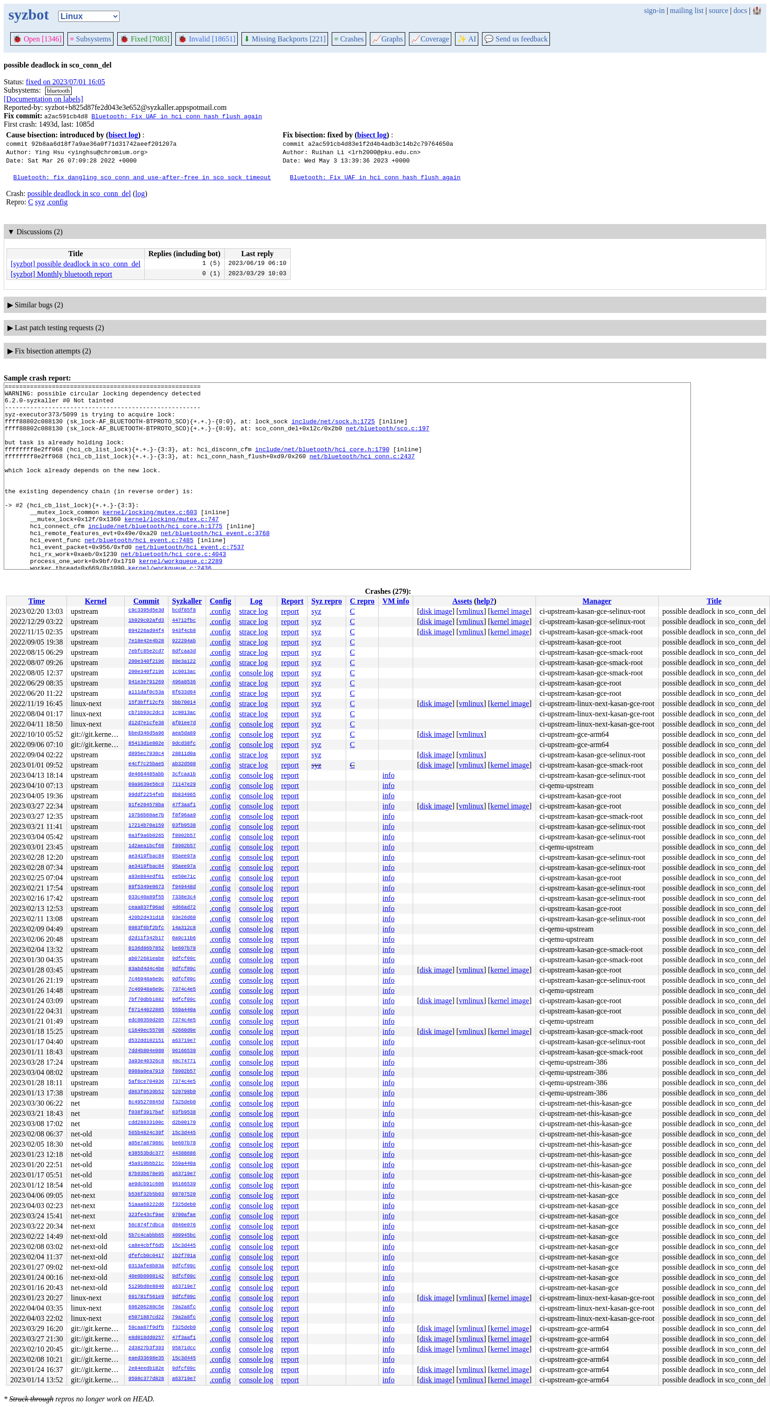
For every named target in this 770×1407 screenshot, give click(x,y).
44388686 (184, 1153)
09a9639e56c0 (146, 785)
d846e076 (184, 1225)
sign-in (654, 10)
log (140, 193)
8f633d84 (184, 692)
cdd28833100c (146, 1123)
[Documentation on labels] (43, 99)
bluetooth (58, 90)
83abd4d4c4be (146, 969)
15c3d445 (184, 1133)
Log (256, 601)
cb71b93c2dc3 (146, 713)
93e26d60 (184, 918)
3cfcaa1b (184, 774)
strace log (253, 611)
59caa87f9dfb (146, 1328)
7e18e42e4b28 (146, 641)
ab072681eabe (146, 959)
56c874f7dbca (146, 1225)
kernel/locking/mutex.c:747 (171, 547)
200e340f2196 (146, 662)
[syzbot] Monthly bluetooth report (61, 274)
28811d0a (184, 754)
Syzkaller (187, 601)
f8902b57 (184, 836)
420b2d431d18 (146, 918)
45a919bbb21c (146, 1164)
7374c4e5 (184, 989)
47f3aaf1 (184, 805)
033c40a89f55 (146, 897)
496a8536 (184, 682)
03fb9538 (184, 825)
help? (485, 601)
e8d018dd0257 (146, 1338)
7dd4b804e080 (146, 1051)
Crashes (349, 39)
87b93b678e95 (146, 1174)
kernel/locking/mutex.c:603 (150, 538)
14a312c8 (184, 928)
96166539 (184, 1051)
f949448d (184, 887)
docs (740, 10)
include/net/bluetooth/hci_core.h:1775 (155, 555)
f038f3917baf (146, 1112)
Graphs (387, 39)
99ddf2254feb (146, 795)
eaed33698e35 (146, 1358)
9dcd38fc (184, 744)
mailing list (686, 10)
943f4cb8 (184, 631)
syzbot (28, 14)
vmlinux (471, 611)
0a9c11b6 (184, 938)
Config (220, 601)
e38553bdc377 (146, 1153)
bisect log (123, 135)
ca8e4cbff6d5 (146, 1246)
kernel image (509, 611)
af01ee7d (184, 723)
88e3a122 (184, 662)
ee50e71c (184, 877)
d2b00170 (184, 1123)
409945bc (184, 1235)
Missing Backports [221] (285, 39)
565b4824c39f (146, 1133)
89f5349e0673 (146, 887)
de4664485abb (146, 774)
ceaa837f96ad (146, 907)
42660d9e (184, 1030)
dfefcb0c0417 (146, 1256)
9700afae (184, 1215)
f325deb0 (184, 1102)
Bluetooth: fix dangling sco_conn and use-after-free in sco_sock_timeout (142, 177)
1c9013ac (184, 672)
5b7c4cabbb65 (146, 1235)
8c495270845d (146, 1102)
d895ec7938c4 (146, 754)
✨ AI (466, 39)
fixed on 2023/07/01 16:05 (65, 82)
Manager (597, 601)
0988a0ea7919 (146, 1071)
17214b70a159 (146, 825)
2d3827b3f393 (146, 1348)
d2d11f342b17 (146, 938)
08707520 (184, 1194)
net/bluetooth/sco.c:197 (387, 438)
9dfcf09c (184, 959)
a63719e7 (184, 1041)
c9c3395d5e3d (146, 610)
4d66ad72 (184, 907)
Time (36, 601)
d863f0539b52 (146, 1092)
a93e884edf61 (146, 877)
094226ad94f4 (146, 631)
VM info (395, 601)
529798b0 (184, 1092)
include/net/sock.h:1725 (333, 429)
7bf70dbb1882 (146, 1000)
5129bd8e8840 (146, 1287)
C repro (362, 601)
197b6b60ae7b (146, 815)
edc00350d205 (146, 1020)
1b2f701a (184, 1256)
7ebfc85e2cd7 (146, 651)
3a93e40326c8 (146, 1061)
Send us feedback (516, 39)
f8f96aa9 (184, 815)
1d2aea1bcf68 (146, 846)
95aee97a (184, 856)
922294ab (184, 641)
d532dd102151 (146, 1041)
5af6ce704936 (146, 1082)
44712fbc (184, 621)
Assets (462, 601)
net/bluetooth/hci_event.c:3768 (215, 563)
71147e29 (184, 785)
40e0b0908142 (146, 1276)
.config (57, 202)
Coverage (430, 39)
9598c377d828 (146, 1379)
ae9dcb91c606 (146, 1184)
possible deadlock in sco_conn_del (79, 193)
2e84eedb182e (146, 1369)
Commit (146, 601)
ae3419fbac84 (146, 856)
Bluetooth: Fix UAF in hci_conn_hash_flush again (176, 116)
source (719, 10)
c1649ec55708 (146, 1030)
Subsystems (90, 39)
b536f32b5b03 (146, 1194)
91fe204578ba (146, 805)
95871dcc (184, 1348)
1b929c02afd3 (146, 621)
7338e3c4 (184, 897)
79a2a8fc (184, 1307)
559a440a (184, 1010)
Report (292, 601)
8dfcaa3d (184, 651)
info (388, 775)
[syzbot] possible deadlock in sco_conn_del (76, 264)
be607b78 (184, 948)
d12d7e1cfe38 (146, 723)
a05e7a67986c (146, 1143)
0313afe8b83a (146, 1266)
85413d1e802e (146, 744)
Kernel (96, 601)
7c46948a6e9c (146, 979)
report (290, 611)
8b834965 (184, 795)
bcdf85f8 (184, 610)
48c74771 (184, 1061)
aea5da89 (184, 733)
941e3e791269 (146, 682)
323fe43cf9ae (146, 1215)
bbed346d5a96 (146, 733)
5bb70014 (184, 703)
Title (714, 601)
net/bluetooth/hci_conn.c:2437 (362, 471)
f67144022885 (146, 1010)
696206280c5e (146, 1307)
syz (40, 202)
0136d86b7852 (146, 948)
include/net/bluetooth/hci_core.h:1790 (322, 463)
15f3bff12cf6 (146, 703)
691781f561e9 (146, 1297)
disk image (436, 611)
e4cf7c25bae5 (146, 764)
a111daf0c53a (146, 692)
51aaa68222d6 (146, 1205)
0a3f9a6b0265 (146, 836)
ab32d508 (184, 764)
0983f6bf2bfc (146, 928)
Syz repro (326, 601)
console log (256, 673)
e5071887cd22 (146, 1317)
